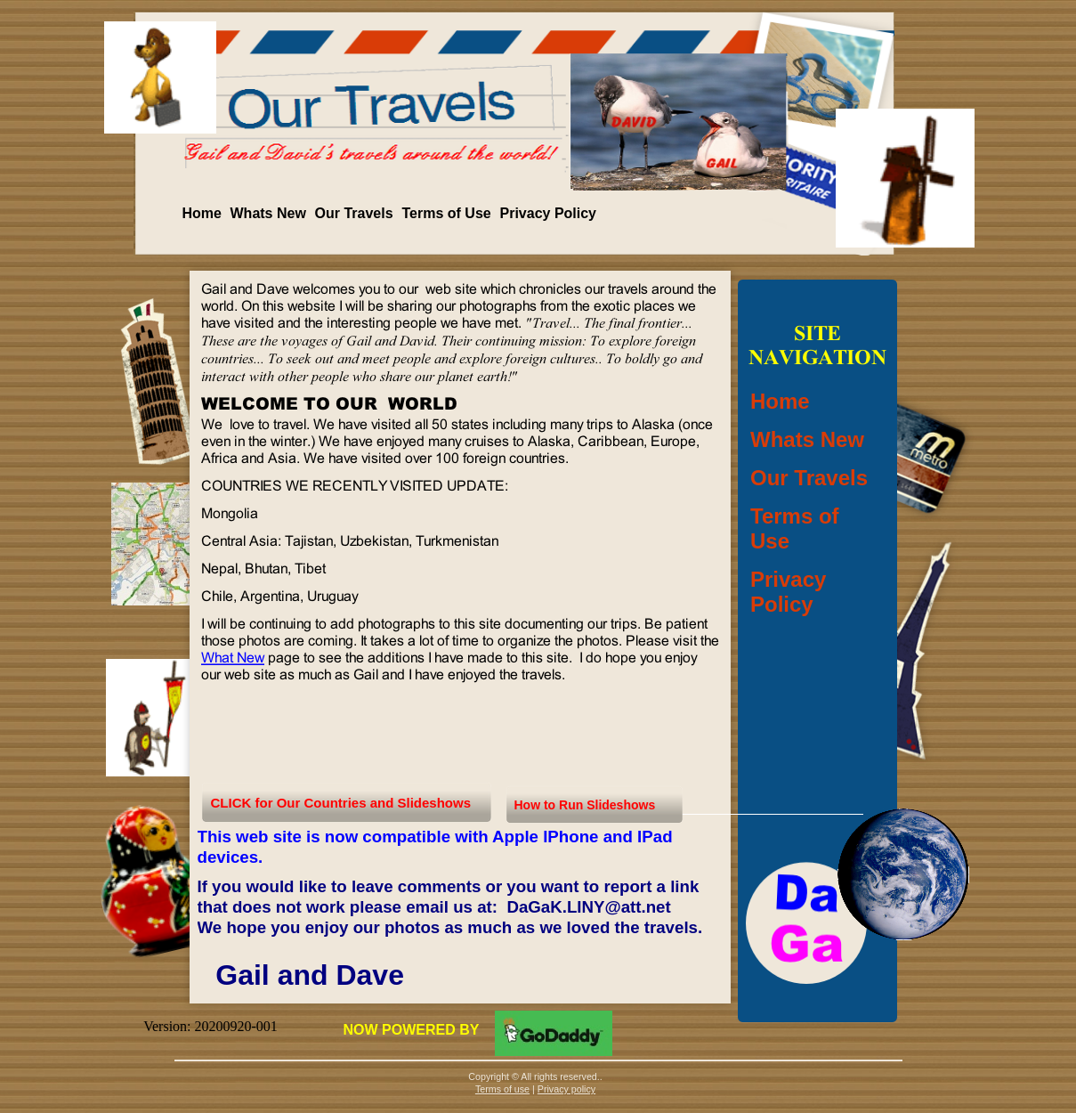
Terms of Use (446, 213)
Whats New (268, 213)
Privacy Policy (548, 213)
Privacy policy (566, 1089)
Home (202, 213)
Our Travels (354, 213)
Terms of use (502, 1089)
